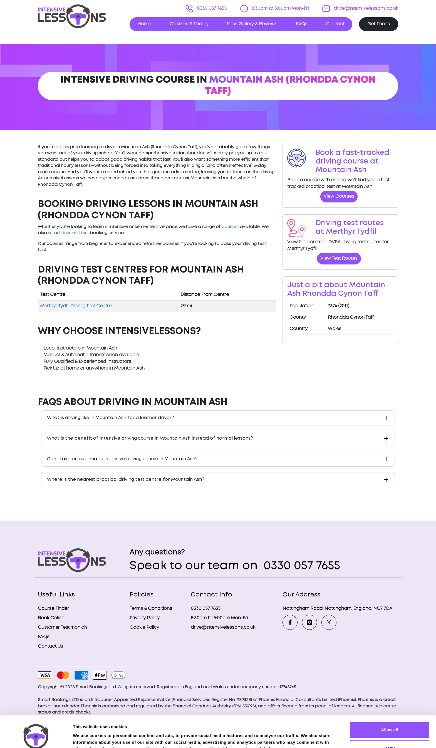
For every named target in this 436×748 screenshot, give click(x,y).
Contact (335, 24)
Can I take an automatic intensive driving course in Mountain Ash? (122, 459)
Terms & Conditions (151, 608)
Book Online (51, 618)
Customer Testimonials (63, 627)
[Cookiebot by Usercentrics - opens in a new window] (36, 737)
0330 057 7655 (211, 8)
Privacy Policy (145, 618)
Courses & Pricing (189, 24)
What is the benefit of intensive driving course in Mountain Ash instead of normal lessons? (150, 438)
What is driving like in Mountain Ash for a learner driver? (110, 418)
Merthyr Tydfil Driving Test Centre (76, 306)
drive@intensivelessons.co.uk (365, 8)
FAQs (302, 24)
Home (144, 24)
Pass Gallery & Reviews (252, 24)
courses (230, 227)
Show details (86, 737)
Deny (390, 721)
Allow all (389, 702)
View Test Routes (339, 258)
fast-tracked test (70, 233)
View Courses (339, 196)
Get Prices (378, 24)
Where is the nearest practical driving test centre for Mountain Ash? (125, 479)
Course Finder (53, 608)
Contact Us (50, 646)
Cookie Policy (144, 627)
